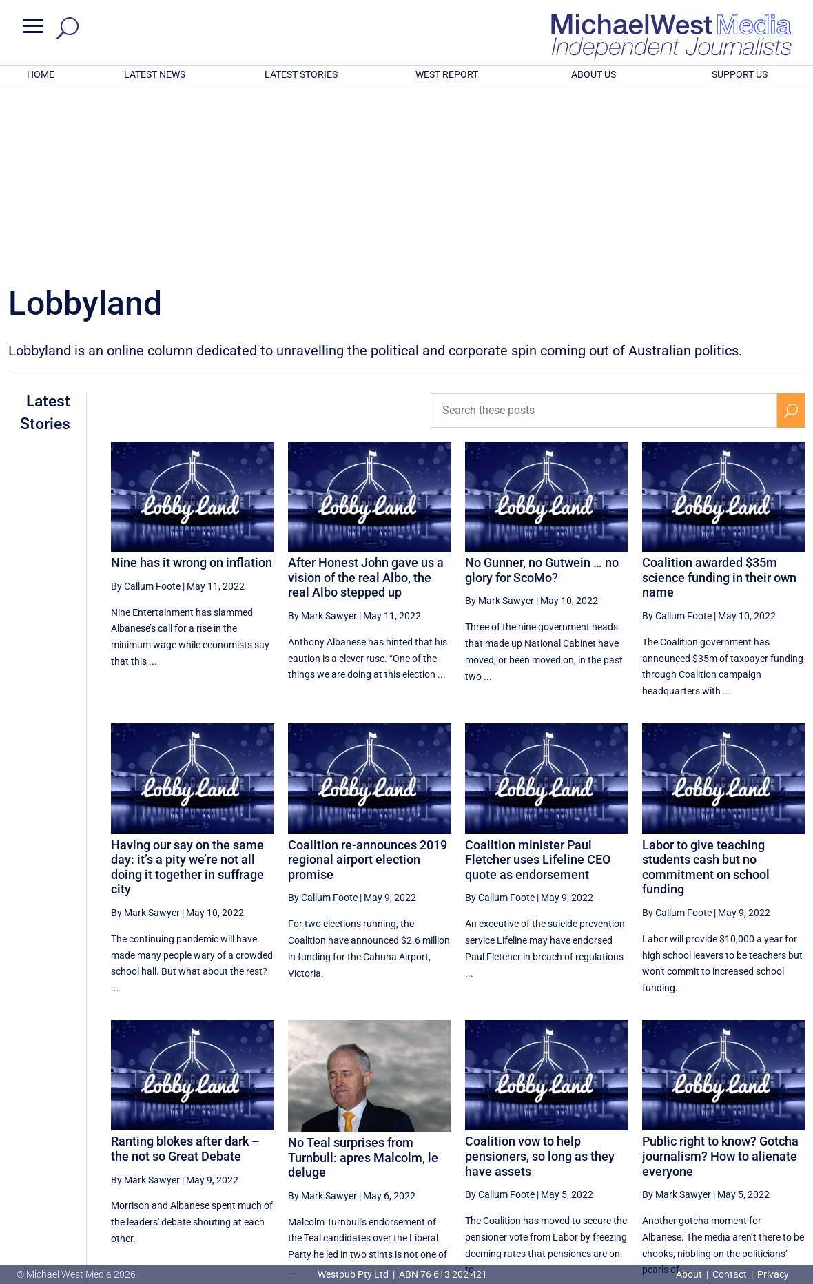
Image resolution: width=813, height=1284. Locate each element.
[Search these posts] (604, 230)
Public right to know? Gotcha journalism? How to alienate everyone (720, 975)
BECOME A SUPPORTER (742, 1197)
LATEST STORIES (301, 74)
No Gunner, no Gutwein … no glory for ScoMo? (542, 389)
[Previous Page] (599, 1150)
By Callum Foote (146, 405)
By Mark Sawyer (322, 435)
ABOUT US (593, 74)
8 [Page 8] (627, 1150)
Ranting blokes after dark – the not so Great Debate (185, 968)
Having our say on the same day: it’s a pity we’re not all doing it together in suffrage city (187, 686)
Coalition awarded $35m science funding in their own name (719, 397)
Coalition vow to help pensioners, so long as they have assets (540, 975)
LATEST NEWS (154, 74)
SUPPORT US (740, 74)
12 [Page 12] (759, 1150)
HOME (40, 74)
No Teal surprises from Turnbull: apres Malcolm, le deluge (363, 977)
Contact (729, 1274)
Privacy (773, 1274)
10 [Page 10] (689, 1150)
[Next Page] (791, 1150)
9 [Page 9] (657, 1150)
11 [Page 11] (724, 1150)
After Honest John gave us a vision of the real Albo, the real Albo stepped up (366, 397)
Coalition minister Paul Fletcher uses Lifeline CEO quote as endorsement (537, 679)
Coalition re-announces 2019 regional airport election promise (367, 679)
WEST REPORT (446, 74)
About (690, 1274)
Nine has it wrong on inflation (191, 382)
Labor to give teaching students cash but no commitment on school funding (706, 686)
